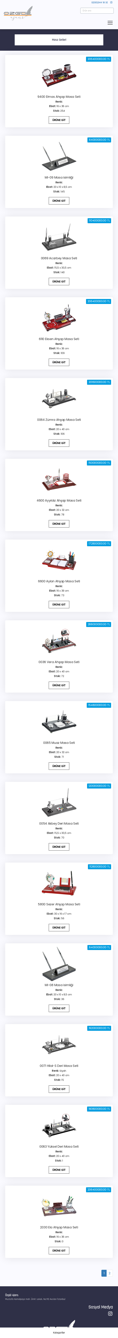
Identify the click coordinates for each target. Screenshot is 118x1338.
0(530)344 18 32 (99, 2)
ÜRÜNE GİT (59, 120)
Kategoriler (59, 1332)
